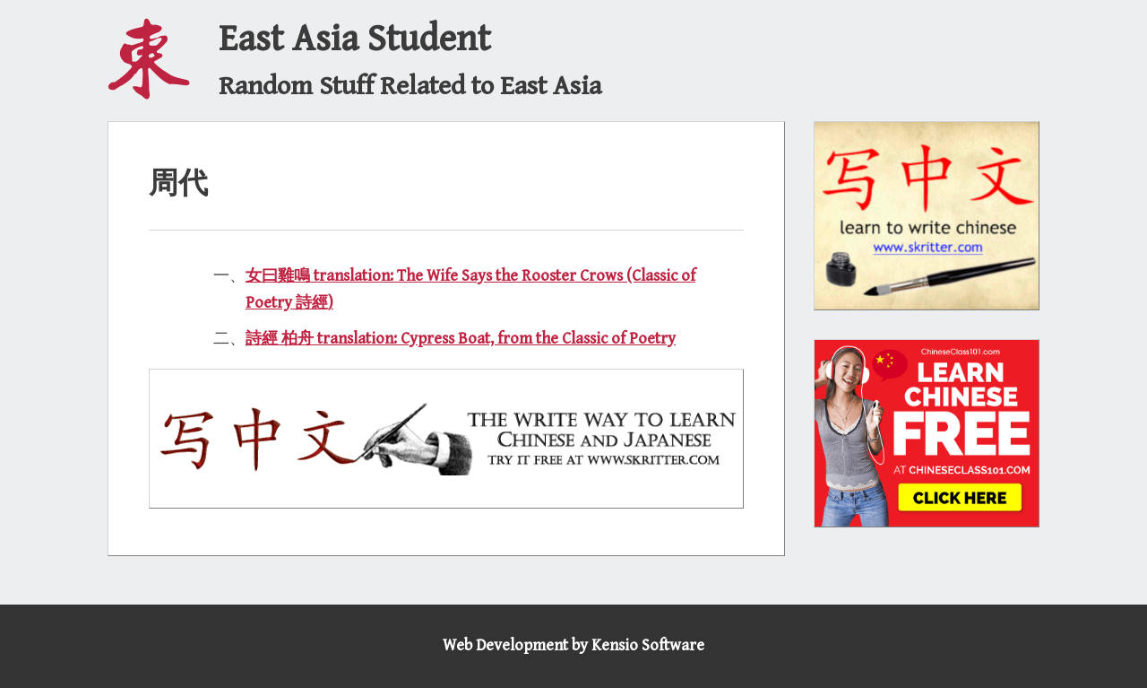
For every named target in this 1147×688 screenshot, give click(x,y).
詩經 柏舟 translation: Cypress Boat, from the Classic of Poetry (461, 338)
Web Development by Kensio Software (573, 645)
